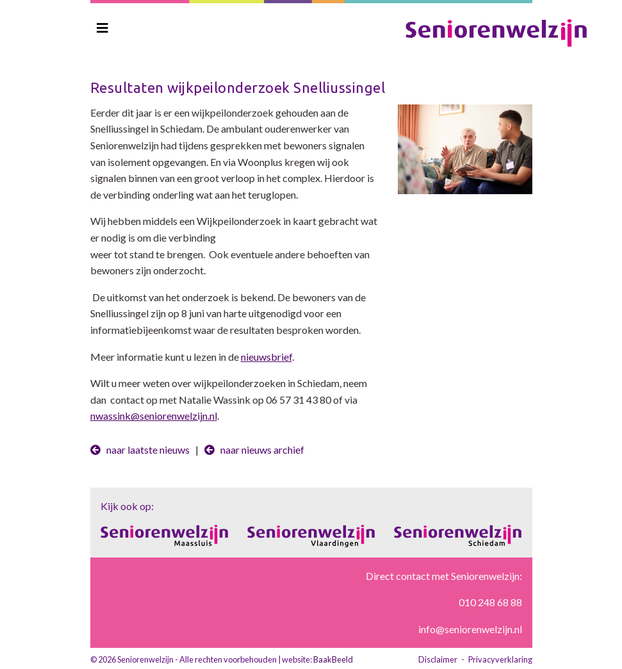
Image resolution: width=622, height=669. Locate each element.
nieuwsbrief (266, 357)
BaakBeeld (333, 659)
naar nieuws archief (254, 449)
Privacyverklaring (500, 659)
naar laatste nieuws (140, 449)
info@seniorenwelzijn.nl (470, 629)
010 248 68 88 (490, 602)
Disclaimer (437, 659)
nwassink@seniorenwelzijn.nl (153, 415)
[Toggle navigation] (102, 28)
